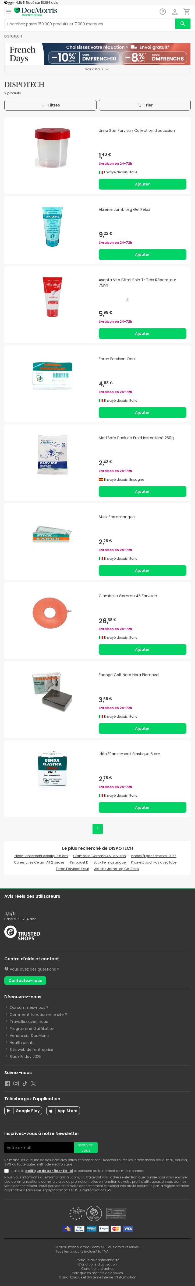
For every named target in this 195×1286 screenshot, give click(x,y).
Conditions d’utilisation (97, 1264)
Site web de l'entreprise (31, 1049)
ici (109, 1190)
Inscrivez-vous (86, 1147)
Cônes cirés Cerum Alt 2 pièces (39, 862)
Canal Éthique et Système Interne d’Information (97, 1277)
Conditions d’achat (97, 1268)
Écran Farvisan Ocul (72, 868)
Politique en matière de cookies (97, 1273)
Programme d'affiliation (32, 1028)
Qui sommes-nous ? (29, 1007)
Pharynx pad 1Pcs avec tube (153, 862)
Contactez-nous (25, 980)
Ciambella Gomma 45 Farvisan (99, 856)
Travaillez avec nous (29, 1021)
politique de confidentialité (49, 1170)
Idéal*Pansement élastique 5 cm (41, 856)
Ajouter (142, 184)
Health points (22, 1042)
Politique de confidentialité (97, 1260)
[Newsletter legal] (7, 1171)
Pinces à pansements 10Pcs (153, 856)
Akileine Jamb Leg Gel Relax (116, 868)
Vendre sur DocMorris (29, 1035)
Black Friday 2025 (25, 1056)
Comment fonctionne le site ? (38, 1014)
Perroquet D (79, 862)
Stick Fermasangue (110, 862)
